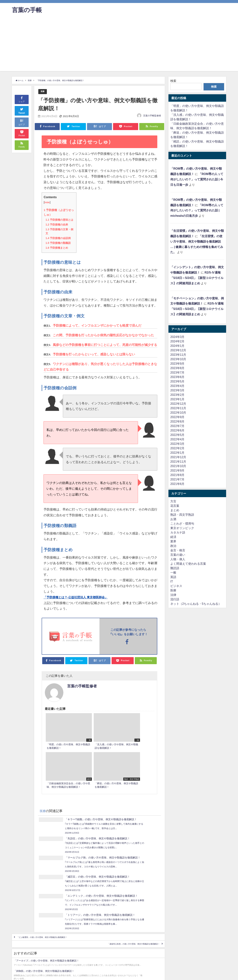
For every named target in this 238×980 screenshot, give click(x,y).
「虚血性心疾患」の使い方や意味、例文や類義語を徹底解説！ (116, 897)
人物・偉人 (177, 559)
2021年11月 (178, 461)
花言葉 (174, 505)
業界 (173, 541)
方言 (173, 501)
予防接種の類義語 (58, 243)
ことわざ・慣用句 (182, 523)
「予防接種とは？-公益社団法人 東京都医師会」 (78, 597)
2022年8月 (177, 421)
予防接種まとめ (57, 247)
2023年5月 (177, 381)
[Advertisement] (119, 45)
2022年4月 (177, 439)
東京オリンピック (182, 527)
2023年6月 (177, 376)
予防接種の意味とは (59, 219)
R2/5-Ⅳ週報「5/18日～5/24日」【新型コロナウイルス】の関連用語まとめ (196, 278)
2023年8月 (177, 368)
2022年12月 (178, 403)
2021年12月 (178, 457)
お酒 (173, 519)
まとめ (174, 510)
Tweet (21, 110)
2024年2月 (177, 341)
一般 (173, 572)
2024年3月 (177, 336)
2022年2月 (177, 448)
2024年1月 (177, 345)
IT (171, 581)
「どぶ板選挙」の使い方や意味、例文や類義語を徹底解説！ (59, 886)
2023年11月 (178, 354)
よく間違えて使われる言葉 (188, 563)
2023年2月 (177, 394)
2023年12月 (178, 350)
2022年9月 (177, 416)
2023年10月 (178, 359)
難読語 (174, 568)
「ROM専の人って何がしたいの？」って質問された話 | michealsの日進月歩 (196, 210)
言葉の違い (177, 554)
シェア (22, 99)
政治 (173, 545)
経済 (173, 536)
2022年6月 (177, 430)
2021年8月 (177, 474)
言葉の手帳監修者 (152, 116)
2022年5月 (177, 434)
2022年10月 (178, 412)
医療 (43, 91)
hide (47, 202)
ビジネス (176, 585)
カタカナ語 (177, 532)
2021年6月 (177, 483)
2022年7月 (177, 425)
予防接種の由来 (57, 224)
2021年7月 (177, 479)
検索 (173, 80)
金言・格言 (177, 550)
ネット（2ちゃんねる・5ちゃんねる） (195, 603)
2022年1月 (177, 452)
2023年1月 (177, 399)
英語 (173, 576)
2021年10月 (178, 465)
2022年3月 (177, 443)
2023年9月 (177, 363)
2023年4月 (177, 385)
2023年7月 (177, 372)
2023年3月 (177, 390)
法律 (173, 594)
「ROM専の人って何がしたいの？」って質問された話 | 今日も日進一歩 (196, 179)
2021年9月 (177, 470)
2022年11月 (178, 408)
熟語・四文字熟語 (182, 514)
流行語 (174, 599)
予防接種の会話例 (58, 238)
